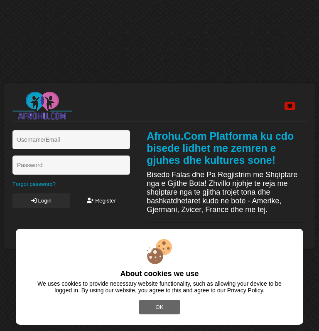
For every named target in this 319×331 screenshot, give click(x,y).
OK (159, 307)
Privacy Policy (245, 290)
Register (101, 201)
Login (41, 201)
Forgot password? (34, 184)
